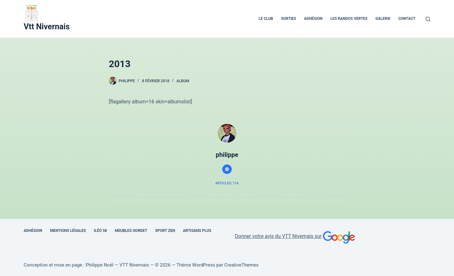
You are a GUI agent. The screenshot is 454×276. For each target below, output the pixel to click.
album (183, 81)
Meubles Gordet (131, 230)
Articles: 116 (227, 183)
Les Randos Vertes (349, 18)
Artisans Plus (197, 230)
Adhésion (313, 18)
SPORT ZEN (165, 230)
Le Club (266, 18)
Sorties (288, 18)
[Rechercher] (428, 19)
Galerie (382, 18)
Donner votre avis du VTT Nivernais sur (295, 236)
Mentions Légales (68, 230)
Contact (406, 18)
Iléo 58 (100, 230)
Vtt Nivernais (47, 26)
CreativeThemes (241, 265)
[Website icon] (227, 169)
